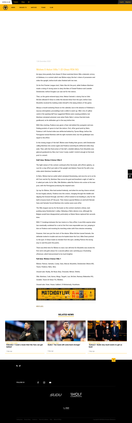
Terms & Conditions (43, 419)
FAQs (51, 419)
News (13, 7)
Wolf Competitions (76, 395)
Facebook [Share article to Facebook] (130, 176)
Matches (34, 7)
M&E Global (66, 408)
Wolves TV (23, 7)
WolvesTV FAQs (57, 419)
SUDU (56, 395)
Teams (43, 7)
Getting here (19, 419)
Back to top (113, 360)
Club (51, 7)
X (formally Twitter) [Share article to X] (130, 172)
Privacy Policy (27, 419)
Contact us (34, 419)
